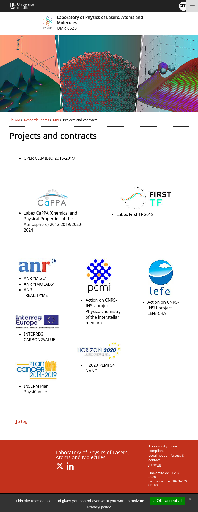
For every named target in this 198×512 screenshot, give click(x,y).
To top (21, 421)
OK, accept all (167, 501)
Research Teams (36, 119)
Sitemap (154, 464)
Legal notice (157, 455)
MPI (56, 119)
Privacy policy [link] (99, 507)
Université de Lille (162, 473)
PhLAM (14, 119)
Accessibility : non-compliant (162, 448)
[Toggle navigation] (192, 6)
